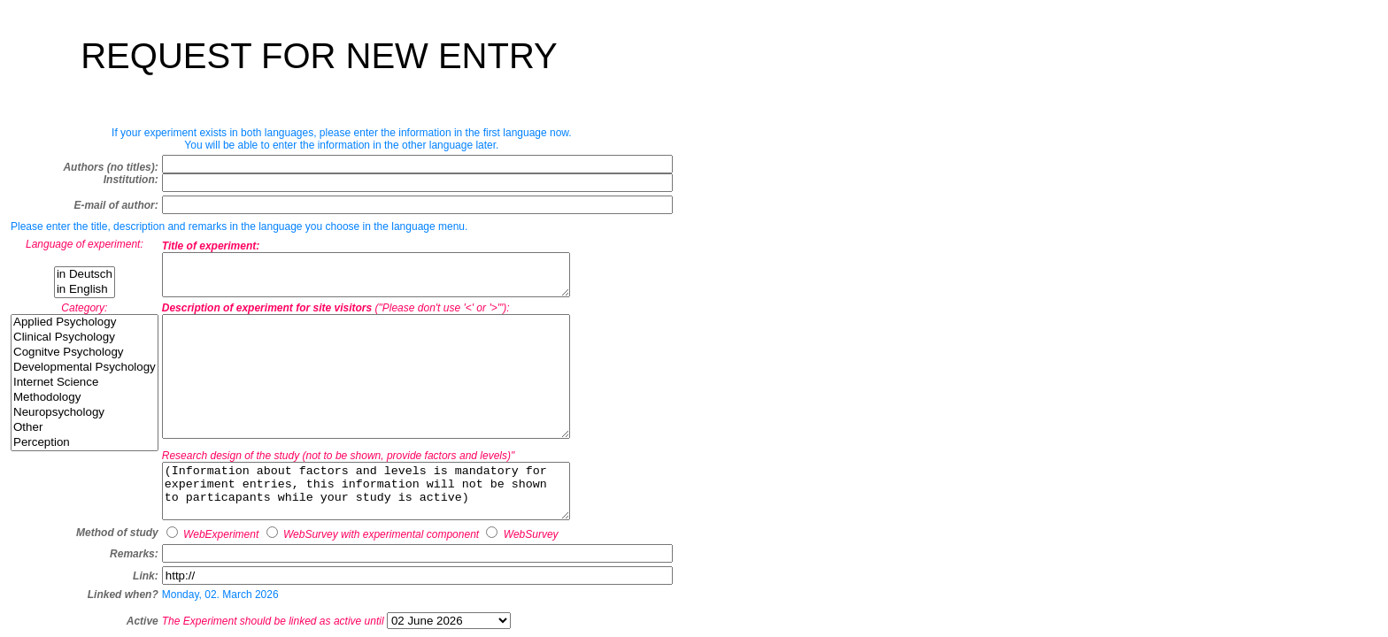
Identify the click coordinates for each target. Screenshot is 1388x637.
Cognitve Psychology (85, 357)
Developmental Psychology (85, 372)
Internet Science (85, 387)
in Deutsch (84, 274)
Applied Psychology (85, 327)
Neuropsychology (85, 418)
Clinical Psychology (85, 342)
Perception (85, 448)
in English (84, 289)
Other (85, 433)
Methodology (85, 403)
